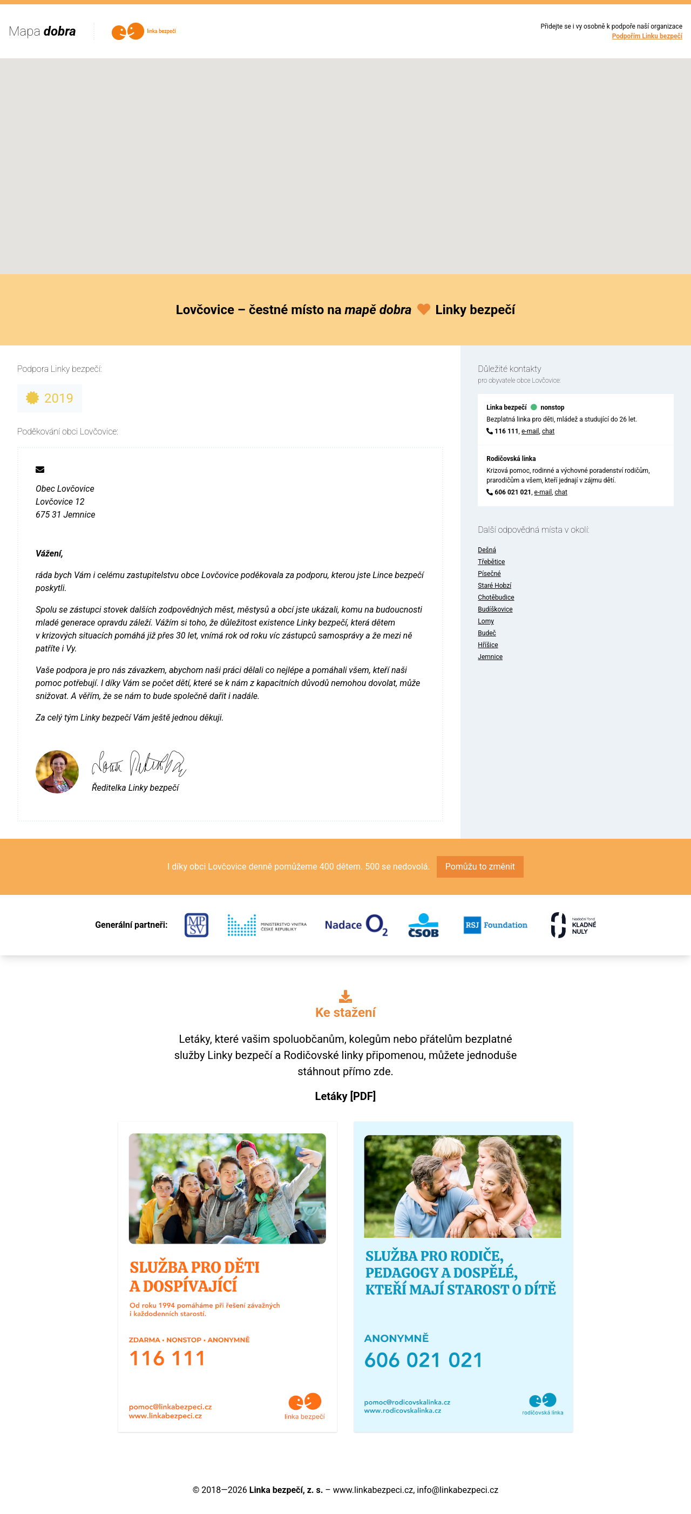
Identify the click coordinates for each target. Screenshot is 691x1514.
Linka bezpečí (506, 407)
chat (548, 431)
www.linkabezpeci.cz (373, 1490)
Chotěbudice (496, 597)
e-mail (530, 431)
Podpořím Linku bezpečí (647, 36)
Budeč (487, 633)
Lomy (486, 621)
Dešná (487, 550)
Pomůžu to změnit (480, 866)
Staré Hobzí (494, 585)
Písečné (489, 574)
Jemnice (490, 657)
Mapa (42, 31)
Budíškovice (495, 609)
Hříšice (488, 645)
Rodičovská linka (511, 459)
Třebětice (491, 562)
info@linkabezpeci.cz (457, 1490)
